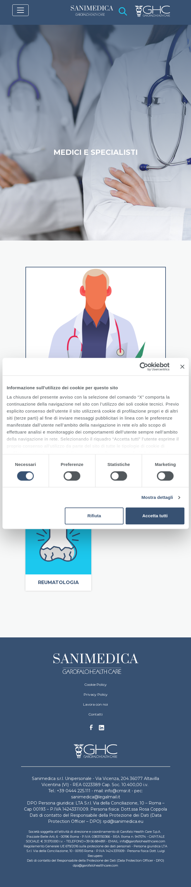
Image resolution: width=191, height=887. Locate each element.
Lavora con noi (95, 704)
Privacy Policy (96, 694)
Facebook (91, 729)
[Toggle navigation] (20, 10)
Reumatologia (58, 582)
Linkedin (101, 729)
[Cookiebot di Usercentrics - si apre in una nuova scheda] (143, 366)
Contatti (95, 714)
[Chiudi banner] (182, 366)
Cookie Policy (95, 684)
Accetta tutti (155, 515)
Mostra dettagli (157, 497)
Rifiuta (94, 515)
